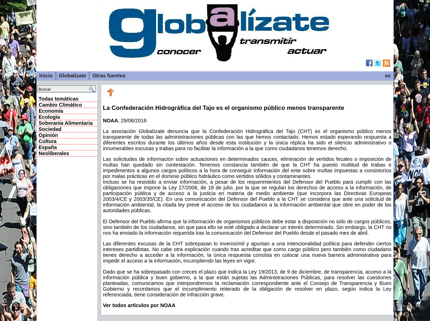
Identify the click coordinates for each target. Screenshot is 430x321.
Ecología (49, 117)
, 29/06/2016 (247, 201)
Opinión (48, 135)
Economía (51, 111)
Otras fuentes (108, 75)
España (48, 147)
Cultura (47, 141)
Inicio (46, 75)
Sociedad (50, 129)
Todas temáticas (59, 99)
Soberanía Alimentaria (65, 123)
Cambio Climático (60, 105)
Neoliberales (54, 153)
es (388, 75)
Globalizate (72, 75)
